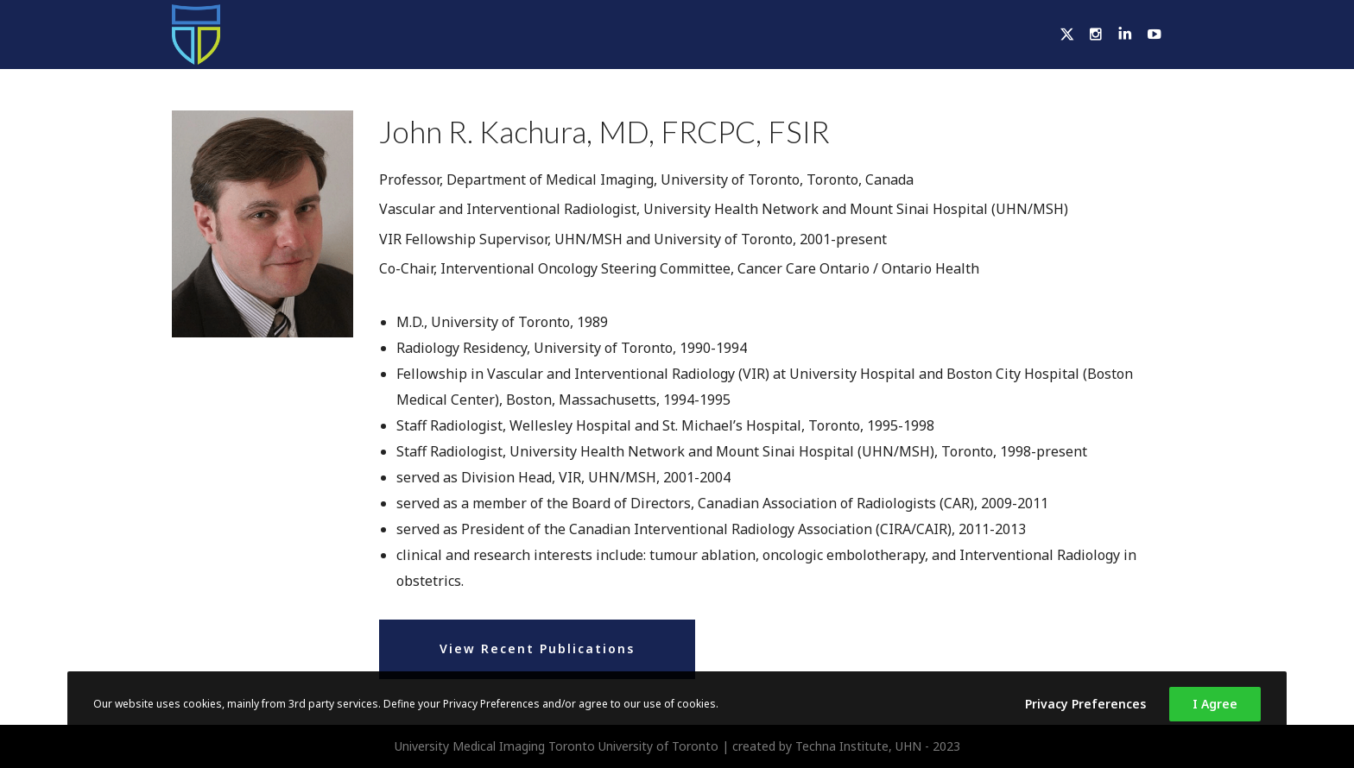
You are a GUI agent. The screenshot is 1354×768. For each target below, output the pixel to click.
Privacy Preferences (1085, 704)
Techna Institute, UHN (858, 746)
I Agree (1215, 704)
